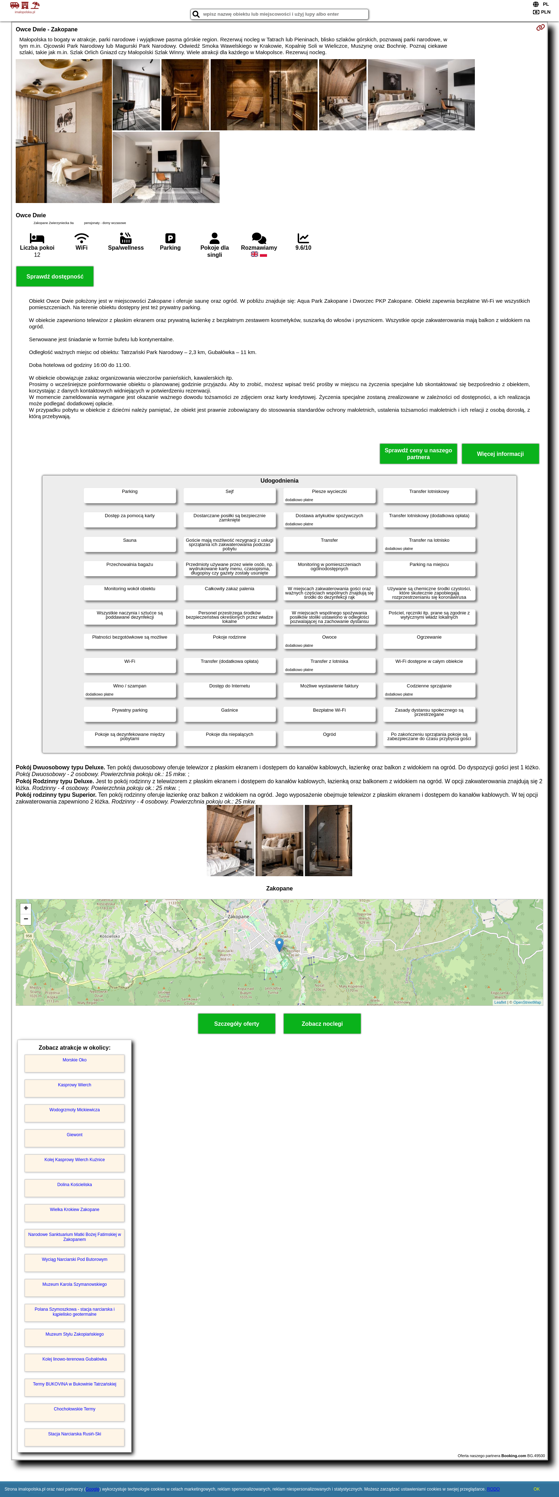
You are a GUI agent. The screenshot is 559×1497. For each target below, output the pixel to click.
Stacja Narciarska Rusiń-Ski (74, 1433)
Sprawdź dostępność (54, 277)
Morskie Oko (75, 1059)
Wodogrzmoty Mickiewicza (75, 1109)
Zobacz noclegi (322, 1024)
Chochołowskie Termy (75, 1409)
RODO (493, 1489)
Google (92, 1489)
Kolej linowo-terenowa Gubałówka (74, 1359)
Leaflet (500, 1002)
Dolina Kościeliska (74, 1184)
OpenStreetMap (527, 1002)
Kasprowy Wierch (74, 1084)
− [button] (26, 919)
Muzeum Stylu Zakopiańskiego (75, 1334)
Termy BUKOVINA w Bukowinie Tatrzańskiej (74, 1384)
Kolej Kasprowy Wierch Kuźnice (75, 1159)
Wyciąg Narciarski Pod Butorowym (74, 1259)
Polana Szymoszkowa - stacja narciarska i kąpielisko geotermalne (74, 1312)
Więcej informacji (500, 454)
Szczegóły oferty (236, 1024)
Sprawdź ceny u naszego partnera (418, 453)
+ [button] (26, 909)
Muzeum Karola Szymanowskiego (74, 1284)
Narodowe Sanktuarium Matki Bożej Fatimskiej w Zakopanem (74, 1237)
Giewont (74, 1134)
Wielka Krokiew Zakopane (74, 1209)
